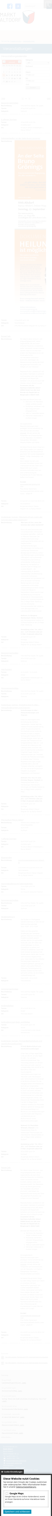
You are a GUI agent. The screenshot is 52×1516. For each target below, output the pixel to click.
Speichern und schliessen (17, 1511)
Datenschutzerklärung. (26, 1487)
